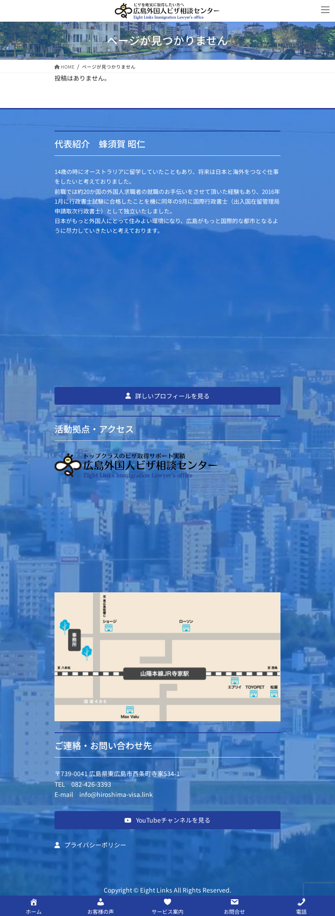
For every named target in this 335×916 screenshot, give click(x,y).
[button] (167, 396)
